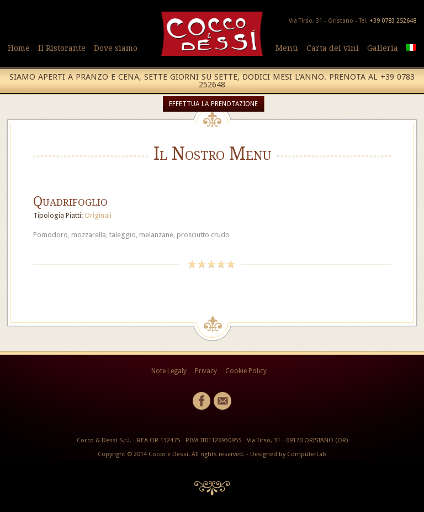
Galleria (382, 48)
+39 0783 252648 (392, 20)
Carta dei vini (332, 48)
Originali (98, 215)
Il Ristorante (62, 48)
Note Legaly (169, 371)
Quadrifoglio (70, 201)
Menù (286, 48)
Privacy (206, 371)
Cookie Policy (246, 371)
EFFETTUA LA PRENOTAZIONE (213, 104)
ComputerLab (306, 454)
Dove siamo (115, 48)
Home (19, 48)
